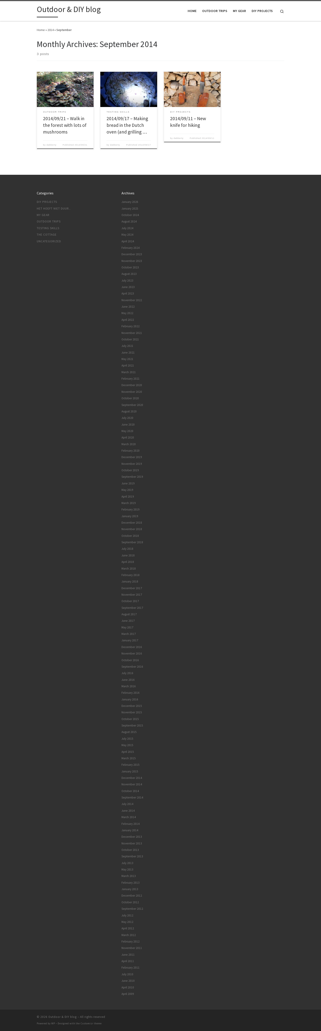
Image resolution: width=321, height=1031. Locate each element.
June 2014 (128, 811)
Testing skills (48, 228)
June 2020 (128, 424)
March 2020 (128, 444)
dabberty (51, 145)
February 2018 (130, 575)
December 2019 (131, 457)
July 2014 (127, 804)
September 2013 (132, 856)
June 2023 (128, 287)
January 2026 (129, 202)
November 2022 (131, 300)
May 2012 (127, 922)
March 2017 (128, 634)
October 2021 (130, 339)
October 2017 (130, 601)
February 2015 (130, 765)
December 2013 (131, 837)
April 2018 (127, 562)
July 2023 (127, 280)
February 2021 (130, 379)
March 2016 (128, 686)
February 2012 (130, 941)
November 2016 (131, 653)
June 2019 (128, 483)
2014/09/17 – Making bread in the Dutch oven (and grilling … (127, 125)
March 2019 (128, 503)
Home (41, 30)
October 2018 (130, 536)
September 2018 (132, 542)
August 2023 (129, 274)
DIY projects (47, 202)
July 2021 (127, 346)
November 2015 (131, 712)
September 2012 (132, 909)
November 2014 (131, 784)
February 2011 (130, 967)
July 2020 (127, 418)
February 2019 (130, 509)
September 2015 (132, 725)
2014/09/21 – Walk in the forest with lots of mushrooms (64, 125)
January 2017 (129, 640)
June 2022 (128, 307)
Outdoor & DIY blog (62, 1017)
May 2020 (127, 431)
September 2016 (132, 667)
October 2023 (130, 267)
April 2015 (127, 752)
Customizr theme (91, 1023)
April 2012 (127, 928)
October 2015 (130, 719)
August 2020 (129, 411)
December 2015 (131, 706)
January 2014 (129, 830)
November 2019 (131, 464)
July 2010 (127, 974)
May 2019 (127, 490)
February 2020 (130, 451)
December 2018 (131, 523)
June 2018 (128, 555)
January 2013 (129, 889)
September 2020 (132, 405)
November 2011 (131, 948)
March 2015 (128, 758)
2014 (50, 30)
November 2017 (131, 595)
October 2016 (130, 660)
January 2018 (129, 581)
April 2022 (127, 320)
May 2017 (127, 627)
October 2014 (130, 791)
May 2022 (127, 313)
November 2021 (131, 333)
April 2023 (127, 293)
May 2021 (127, 359)
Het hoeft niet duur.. (54, 208)
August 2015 (129, 732)
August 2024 (129, 221)
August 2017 (129, 614)
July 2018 (127, 549)
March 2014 (128, 817)
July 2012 (127, 915)
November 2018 (131, 529)
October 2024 (130, 215)
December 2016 (131, 647)
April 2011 (127, 961)
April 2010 (127, 987)
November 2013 (131, 843)
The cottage (47, 235)
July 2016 (127, 673)
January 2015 (129, 771)
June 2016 (128, 680)
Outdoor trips (49, 221)
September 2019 (132, 477)
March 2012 (128, 935)
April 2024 (127, 241)
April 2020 (127, 437)
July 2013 (127, 863)
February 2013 (130, 883)
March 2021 (128, 372)
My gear (43, 215)
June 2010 (128, 981)
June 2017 (128, 621)
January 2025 (129, 208)
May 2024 (127, 235)
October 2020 (130, 398)
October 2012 (130, 902)
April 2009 (127, 994)
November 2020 (131, 392)
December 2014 (131, 778)
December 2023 (131, 254)
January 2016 (129, 699)
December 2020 (131, 385)
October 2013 (130, 850)
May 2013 (127, 869)
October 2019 (130, 470)
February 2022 (130, 326)
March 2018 (128, 568)
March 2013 (128, 876)
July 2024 (127, 228)
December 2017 (131, 588)
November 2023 (131, 261)
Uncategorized (49, 241)
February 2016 (130, 693)
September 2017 (132, 608)
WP (53, 1023)
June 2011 (128, 955)
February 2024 (130, 248)
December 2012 (131, 895)
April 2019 (127, 496)
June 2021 (128, 352)
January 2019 (129, 516)
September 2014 (132, 797)
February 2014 (130, 824)
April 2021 (127, 365)
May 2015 (127, 745)
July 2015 (127, 739)
